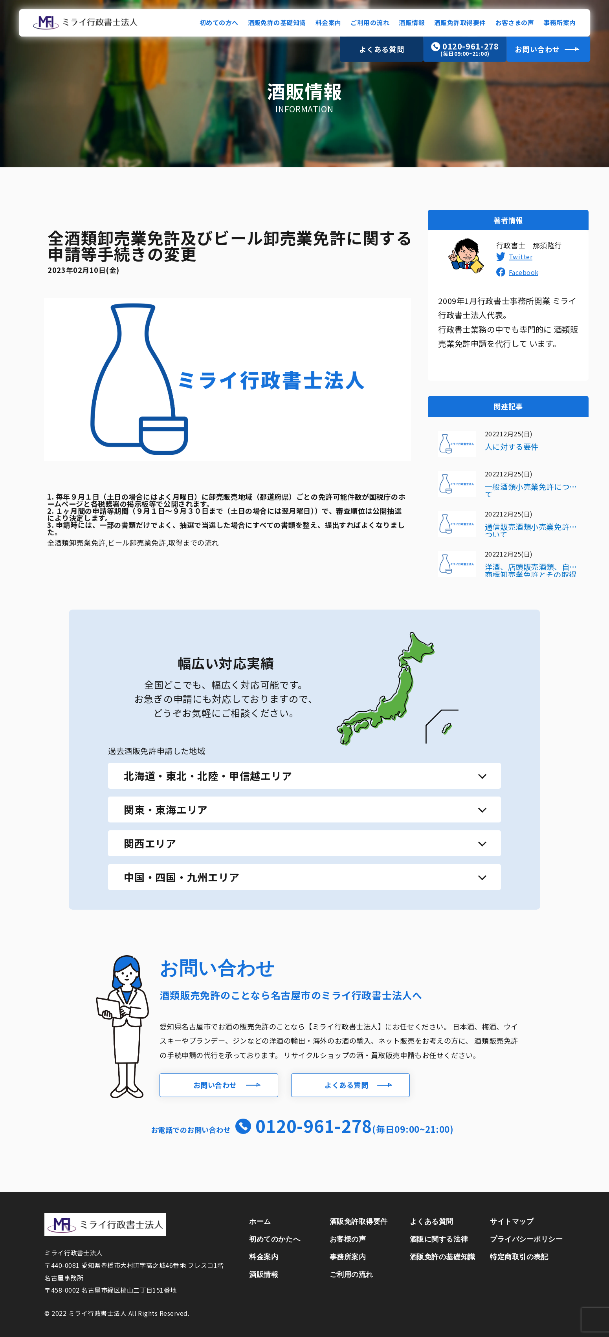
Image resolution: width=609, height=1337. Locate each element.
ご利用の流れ (369, 22)
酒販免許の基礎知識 (277, 22)
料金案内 (328, 22)
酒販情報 (412, 22)
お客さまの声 (514, 22)
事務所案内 (559, 22)
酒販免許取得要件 (460, 22)
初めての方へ (219, 22)
